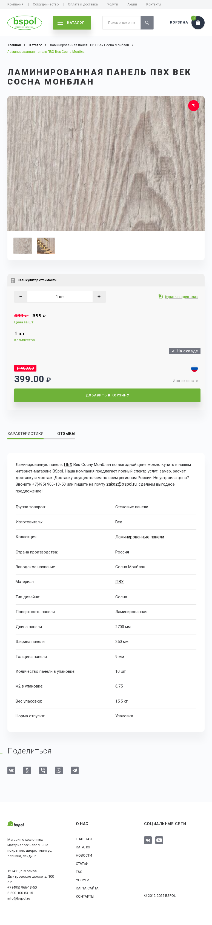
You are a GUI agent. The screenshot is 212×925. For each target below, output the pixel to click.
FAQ (79, 871)
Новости (84, 854)
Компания (15, 4)
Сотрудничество (46, 4)
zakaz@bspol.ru (120, 484)
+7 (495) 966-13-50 (22, 887)
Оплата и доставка (83, 4)
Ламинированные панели (140, 536)
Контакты (153, 4)
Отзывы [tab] (66, 433)
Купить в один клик (182, 297)
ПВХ (68, 464)
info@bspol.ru (18, 897)
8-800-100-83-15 (20, 892)
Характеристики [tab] (25, 433)
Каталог (83, 846)
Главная (84, 838)
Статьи (82, 862)
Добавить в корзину (107, 395)
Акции (132, 4)
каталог (71, 23)
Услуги (112, 4)
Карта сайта (87, 887)
